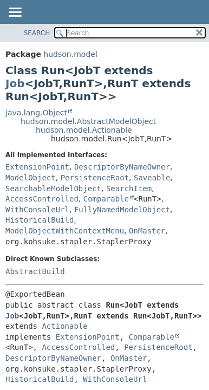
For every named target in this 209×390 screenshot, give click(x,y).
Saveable (152, 177)
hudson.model (70, 54)
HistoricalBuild (39, 220)
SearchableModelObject (53, 188)
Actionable (64, 326)
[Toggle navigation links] (14, 13)
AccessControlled (42, 198)
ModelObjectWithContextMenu (64, 230)
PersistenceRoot (95, 177)
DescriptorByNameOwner (122, 166)
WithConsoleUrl (37, 209)
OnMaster (147, 230)
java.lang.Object (36, 112)
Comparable (106, 198)
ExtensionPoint (37, 166)
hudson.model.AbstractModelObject (88, 121)
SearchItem (129, 188)
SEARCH (37, 33)
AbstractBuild (35, 271)
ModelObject (30, 177)
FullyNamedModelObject (122, 209)
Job (14, 83)
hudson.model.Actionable (84, 130)
